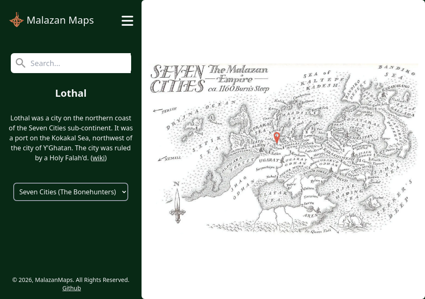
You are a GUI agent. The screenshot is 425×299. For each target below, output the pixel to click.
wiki (99, 157)
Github (71, 288)
